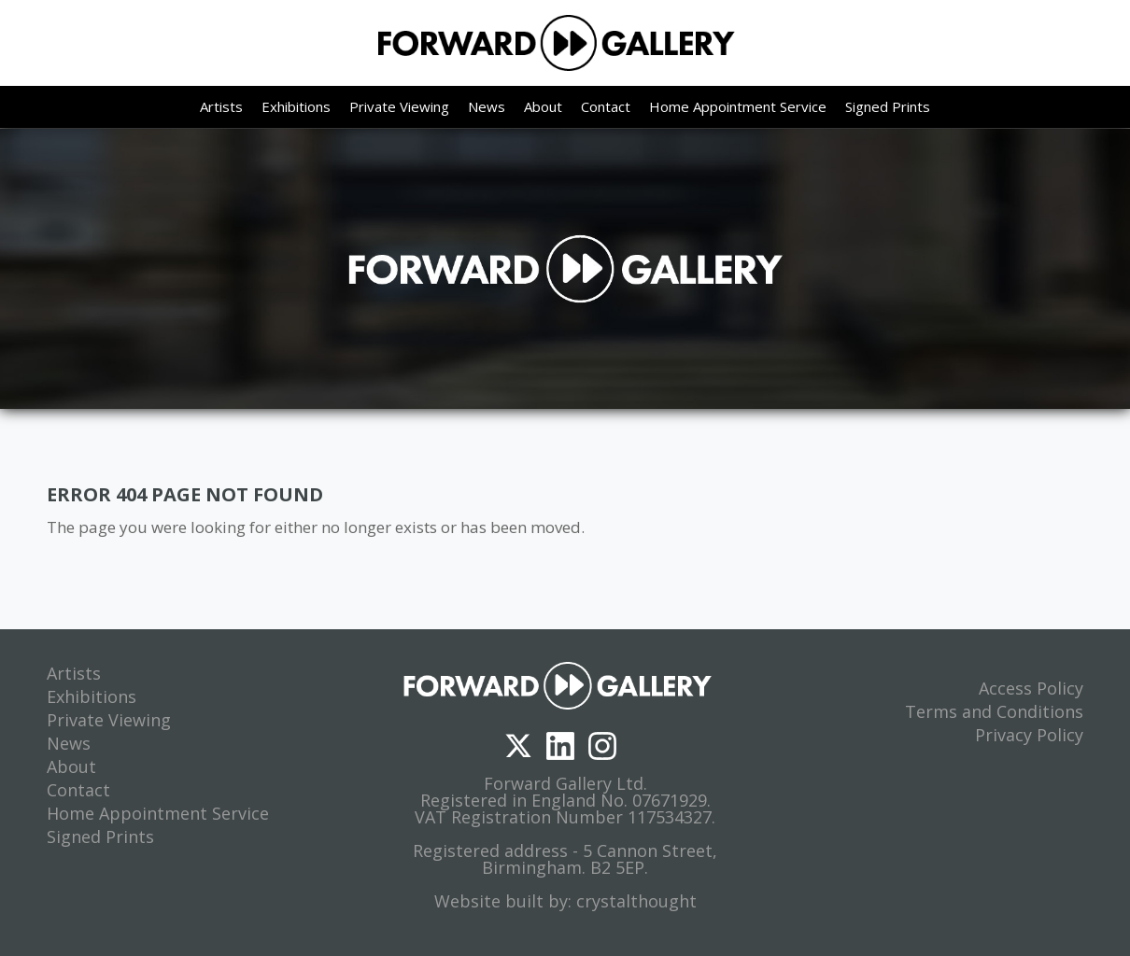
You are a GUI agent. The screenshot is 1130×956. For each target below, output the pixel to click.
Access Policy (1031, 688)
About (543, 106)
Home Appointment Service (737, 106)
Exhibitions (296, 106)
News (486, 106)
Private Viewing (399, 106)
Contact (605, 106)
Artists (221, 106)
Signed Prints (887, 106)
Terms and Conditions (994, 711)
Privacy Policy (1029, 735)
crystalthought (636, 901)
